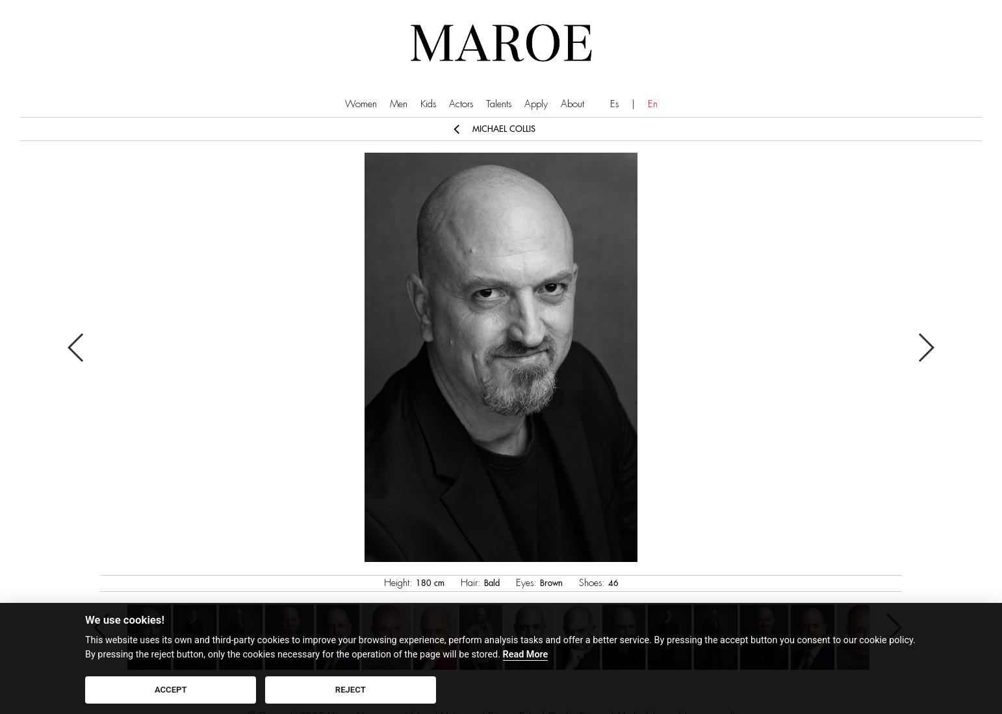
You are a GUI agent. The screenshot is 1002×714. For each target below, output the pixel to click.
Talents (498, 104)
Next (925, 347)
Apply (536, 104)
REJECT (350, 690)
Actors (461, 104)
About (572, 104)
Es (614, 104)
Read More (525, 654)
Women (361, 104)
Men (398, 104)
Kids (428, 104)
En (653, 104)
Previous (76, 347)
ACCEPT (171, 690)
